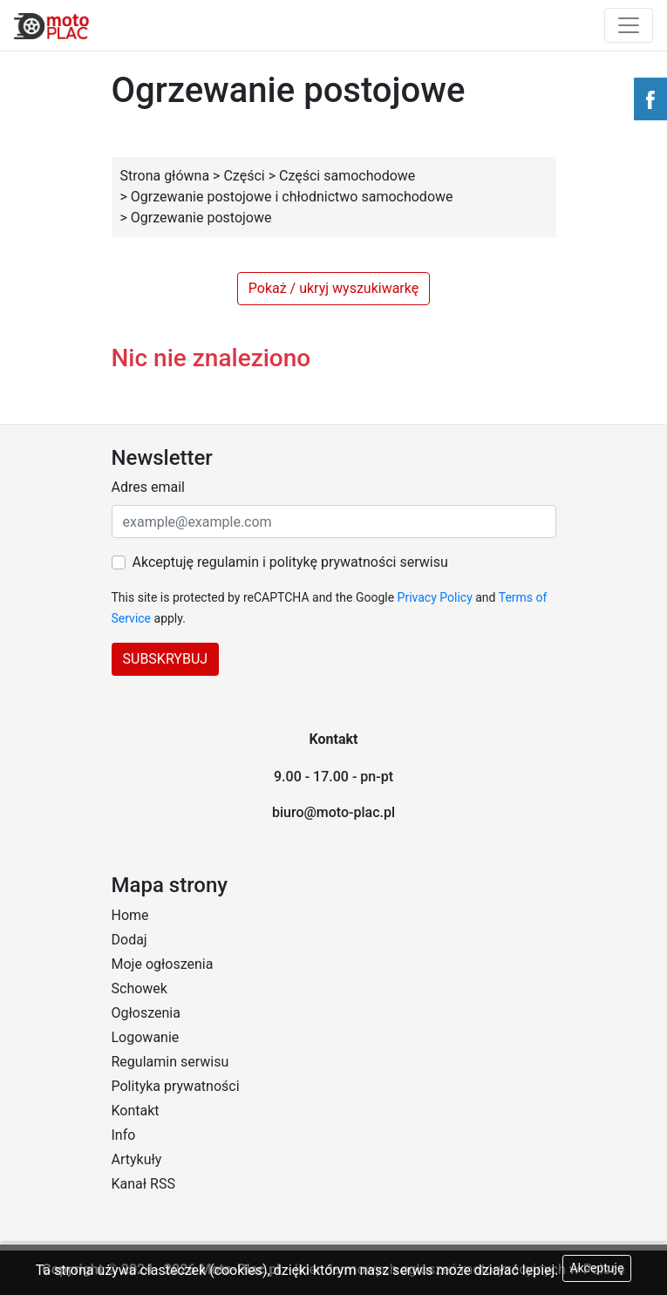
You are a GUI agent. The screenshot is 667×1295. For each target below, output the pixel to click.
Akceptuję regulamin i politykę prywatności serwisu (290, 562)
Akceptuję (597, 1268)
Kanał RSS (143, 1184)
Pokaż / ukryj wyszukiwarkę (333, 288)
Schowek (139, 988)
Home (130, 915)
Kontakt (136, 1110)
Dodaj (129, 939)
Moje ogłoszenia (163, 964)
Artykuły (137, 1159)
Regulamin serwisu (170, 1061)
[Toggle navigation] (628, 25)
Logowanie (146, 1037)
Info (124, 1135)
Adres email (148, 487)
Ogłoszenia (146, 1013)
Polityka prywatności (176, 1086)
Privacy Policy (435, 597)
